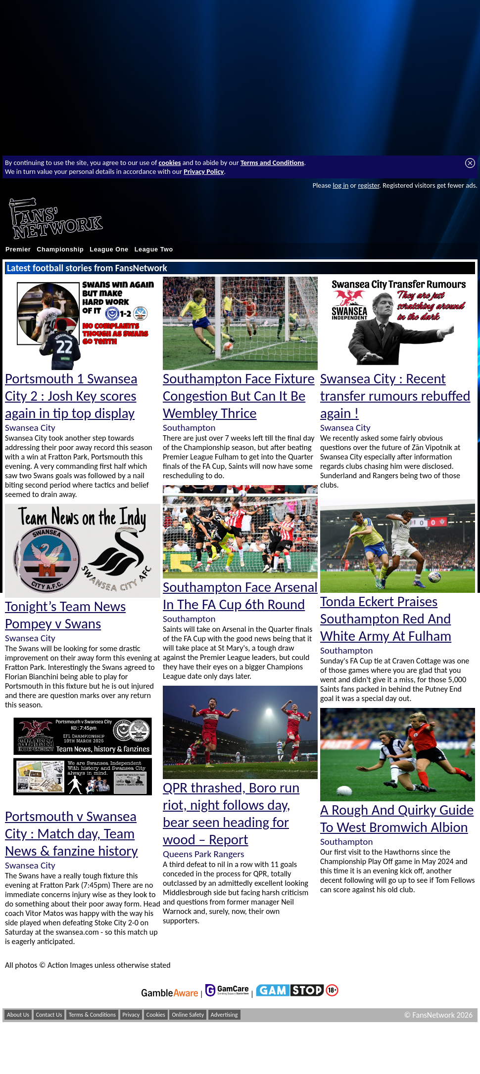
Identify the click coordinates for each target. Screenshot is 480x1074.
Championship (60, 249)
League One (109, 249)
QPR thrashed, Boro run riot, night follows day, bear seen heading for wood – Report (231, 813)
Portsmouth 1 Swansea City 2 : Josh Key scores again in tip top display (71, 396)
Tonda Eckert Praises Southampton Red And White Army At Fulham (385, 619)
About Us (18, 1014)
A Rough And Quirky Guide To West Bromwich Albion (397, 818)
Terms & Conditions (92, 1014)
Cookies (155, 1014)
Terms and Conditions (272, 162)
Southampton (189, 427)
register (368, 185)
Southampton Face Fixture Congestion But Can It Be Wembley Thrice (239, 396)
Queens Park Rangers (203, 854)
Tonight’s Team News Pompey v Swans (65, 615)
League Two (154, 249)
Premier (18, 249)
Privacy (131, 1014)
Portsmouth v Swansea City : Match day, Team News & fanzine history (71, 834)
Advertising (224, 1014)
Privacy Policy (204, 171)
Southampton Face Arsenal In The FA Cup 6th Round (240, 595)
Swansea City (30, 427)
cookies (170, 162)
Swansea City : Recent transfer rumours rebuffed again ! (395, 396)
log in (340, 185)
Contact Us (49, 1014)
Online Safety (188, 1014)
